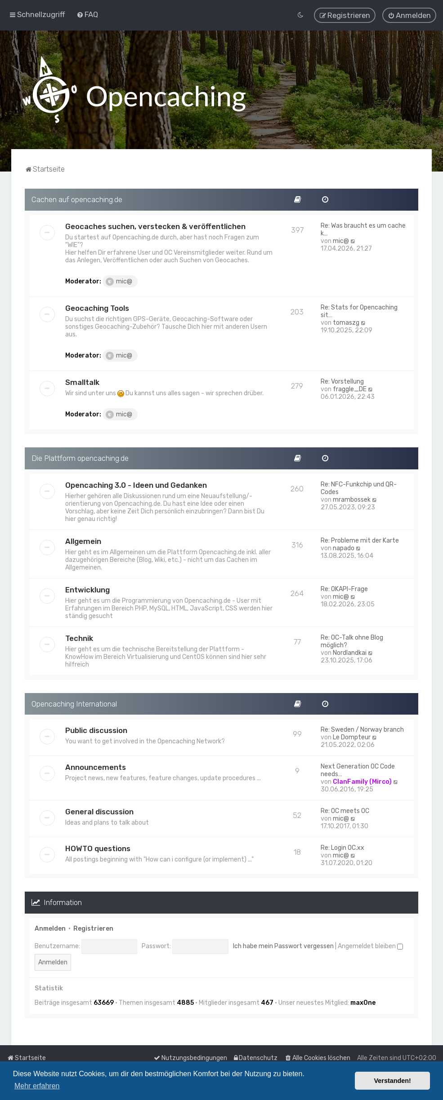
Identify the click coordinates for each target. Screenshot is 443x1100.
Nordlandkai (350, 649)
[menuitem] (87, 12)
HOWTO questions (97, 845)
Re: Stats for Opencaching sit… (359, 307)
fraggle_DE (350, 385)
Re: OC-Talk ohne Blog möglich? (352, 637)
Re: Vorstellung (342, 378)
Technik (79, 634)
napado (343, 544)
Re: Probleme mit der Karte (360, 537)
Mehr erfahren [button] (37, 1086)
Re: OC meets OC (345, 808)
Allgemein (83, 537)
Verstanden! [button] (392, 1080)
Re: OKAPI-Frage (344, 585)
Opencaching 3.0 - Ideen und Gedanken (136, 481)
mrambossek (352, 496)
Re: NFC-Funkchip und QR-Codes (359, 484)
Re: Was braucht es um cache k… (363, 226)
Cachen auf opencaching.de (76, 195)
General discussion (99, 808)
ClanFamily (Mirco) (362, 778)
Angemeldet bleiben (370, 943)
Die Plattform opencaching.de (80, 454)
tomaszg (346, 319)
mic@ (119, 278)
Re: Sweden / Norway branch (362, 726)
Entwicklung (87, 586)
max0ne (363, 999)
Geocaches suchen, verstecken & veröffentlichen (155, 222)
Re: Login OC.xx (342, 844)
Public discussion (96, 727)
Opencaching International (74, 700)
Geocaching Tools (97, 304)
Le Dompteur (352, 734)
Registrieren (93, 925)
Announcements (95, 764)
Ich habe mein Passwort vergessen (283, 943)
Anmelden (50, 925)
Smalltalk (82, 378)
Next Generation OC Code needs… (358, 767)
